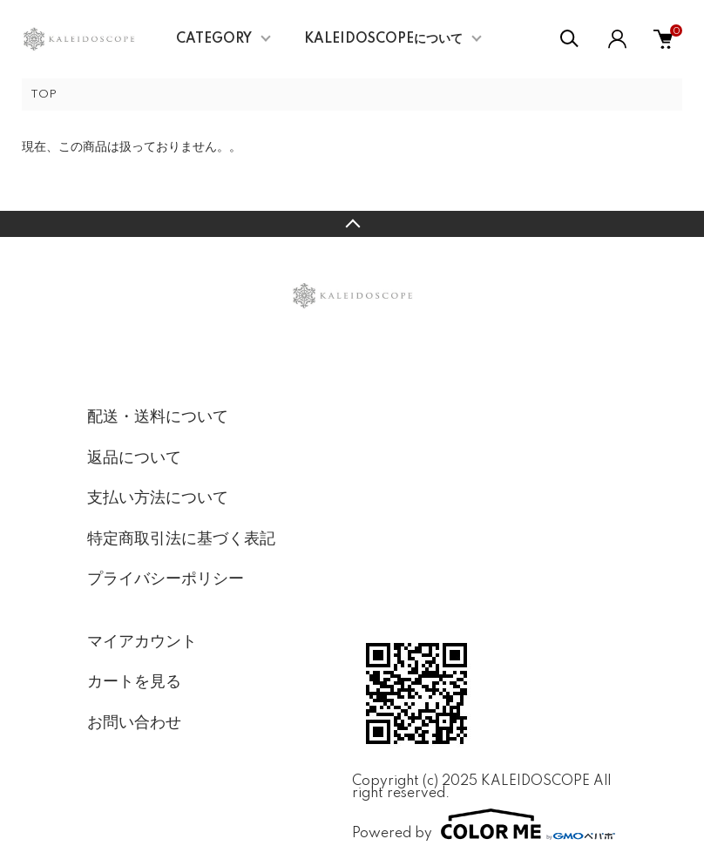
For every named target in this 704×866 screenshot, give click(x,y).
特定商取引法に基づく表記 (181, 539)
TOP (43, 94)
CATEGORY (214, 39)
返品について (134, 458)
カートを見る (134, 682)
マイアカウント (142, 642)
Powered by (483, 824)
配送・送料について (157, 417)
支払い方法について (157, 498)
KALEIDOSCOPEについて (383, 39)
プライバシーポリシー (165, 579)
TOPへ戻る (352, 224)
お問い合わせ (134, 723)
